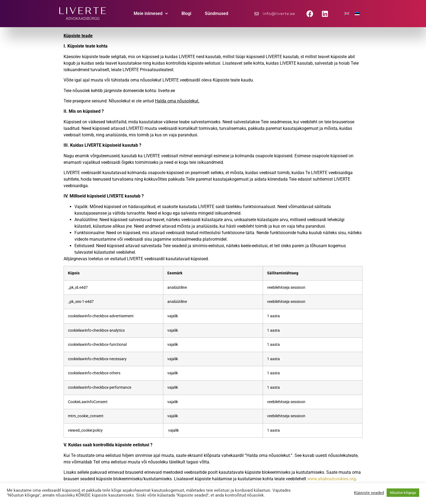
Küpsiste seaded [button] (369, 492)
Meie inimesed (151, 13)
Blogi (186, 13)
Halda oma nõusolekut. (177, 100)
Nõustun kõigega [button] (403, 493)
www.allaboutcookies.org (331, 478)
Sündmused (216, 13)
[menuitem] (347, 13)
